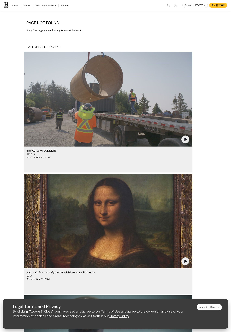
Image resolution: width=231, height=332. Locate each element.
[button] (77, 77)
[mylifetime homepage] (104, 229)
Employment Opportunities (143, 253)
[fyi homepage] (139, 229)
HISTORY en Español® (22, 260)
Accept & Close (209, 307)
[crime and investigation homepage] (125, 238)
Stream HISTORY (195, 5)
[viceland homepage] (157, 229)
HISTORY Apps (18, 251)
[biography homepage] (96, 238)
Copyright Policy (121, 294)
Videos (64, 5)
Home (15, 5)
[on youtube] (29, 285)
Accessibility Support (140, 259)
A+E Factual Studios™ (89, 259)
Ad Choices (157, 294)
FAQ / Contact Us (19, 277)
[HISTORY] (6, 5)
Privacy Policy (102, 294)
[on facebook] (12, 285)
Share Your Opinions (21, 272)
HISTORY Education (20, 243)
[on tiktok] (47, 285)
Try (218, 5)
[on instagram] (38, 285)
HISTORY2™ (16, 255)
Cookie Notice (140, 294)
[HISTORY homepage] (17, 231)
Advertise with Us (87, 253)
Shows (27, 5)
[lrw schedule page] (141, 238)
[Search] (168, 5)
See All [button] (197, 176)
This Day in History (46, 5)
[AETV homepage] (83, 229)
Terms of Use (85, 294)
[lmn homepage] (124, 229)
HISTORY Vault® (19, 247)
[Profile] (175, 5)
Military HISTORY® (20, 264)
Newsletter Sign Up (20, 268)
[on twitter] (21, 285)
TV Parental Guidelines (141, 264)
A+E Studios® (85, 264)
